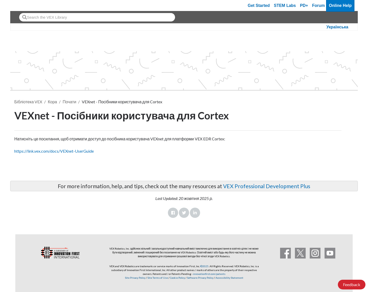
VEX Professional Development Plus (266, 186)
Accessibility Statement (229, 277)
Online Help (340, 5)
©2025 (204, 266)
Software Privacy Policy (200, 277)
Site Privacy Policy (135, 277)
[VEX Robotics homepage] (24, 5)
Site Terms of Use (157, 277)
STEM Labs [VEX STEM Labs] (285, 5)
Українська (337, 27)
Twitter (184, 213)
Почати (69, 101)
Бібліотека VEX (28, 101)
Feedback (351, 284)
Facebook (173, 213)
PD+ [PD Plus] (304, 5)
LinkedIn (195, 213)
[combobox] (97, 17)
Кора (52, 101)
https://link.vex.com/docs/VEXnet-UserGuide (54, 151)
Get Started (259, 5)
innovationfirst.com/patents (209, 273)
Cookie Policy (177, 277)
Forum (318, 5)
